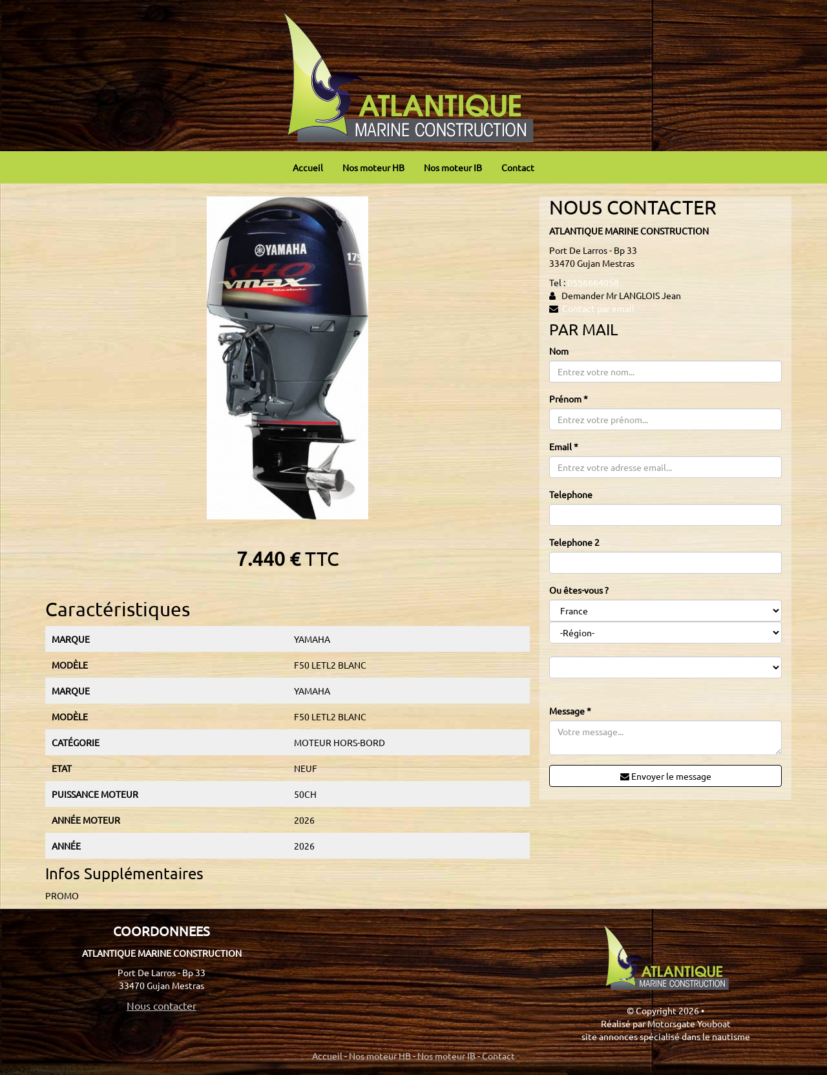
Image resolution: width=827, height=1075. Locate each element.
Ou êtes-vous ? (579, 590)
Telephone (570, 494)
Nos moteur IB (453, 167)
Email (563, 446)
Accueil (308, 167)
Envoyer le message (665, 776)
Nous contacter (161, 1005)
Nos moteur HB (373, 167)
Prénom (568, 398)
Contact (517, 167)
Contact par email (598, 308)
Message (570, 710)
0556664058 (593, 282)
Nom (559, 351)
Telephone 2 (574, 542)
